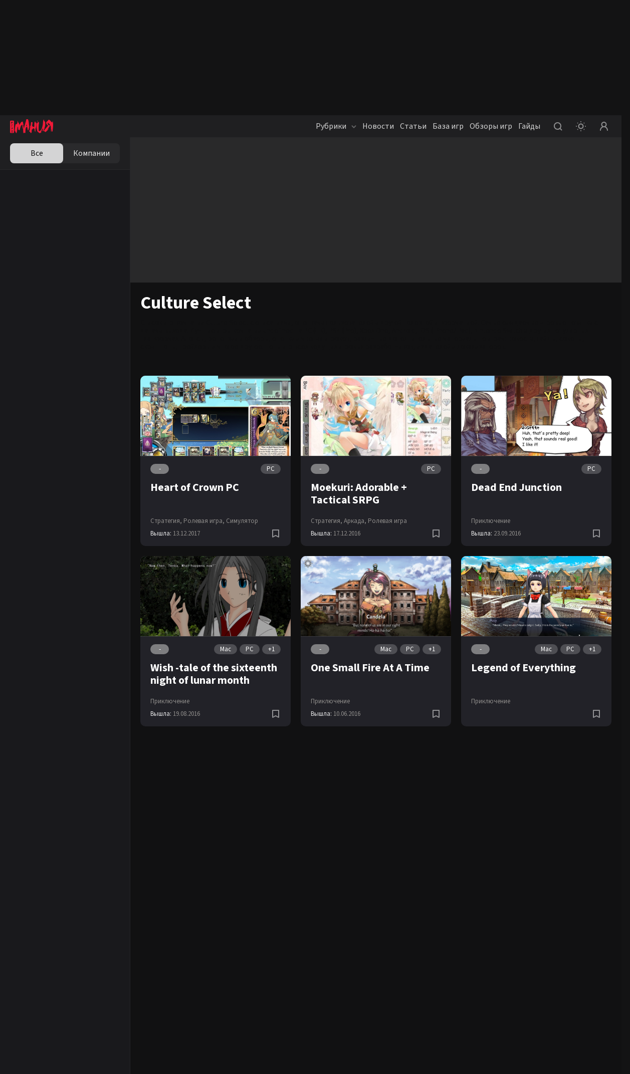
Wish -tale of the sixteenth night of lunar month (213, 674)
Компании (91, 153)
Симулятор (242, 520)
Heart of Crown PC (194, 487)
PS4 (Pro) (342, 331)
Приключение (490, 520)
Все (37, 153)
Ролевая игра (387, 520)
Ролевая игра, (204, 520)
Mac (225, 649)
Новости (378, 126)
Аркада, (355, 520)
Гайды (529, 126)
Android (403, 331)
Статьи (413, 126)
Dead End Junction (516, 487)
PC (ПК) (314, 331)
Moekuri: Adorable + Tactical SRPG (359, 493)
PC (271, 468)
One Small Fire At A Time (370, 668)
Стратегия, (166, 520)
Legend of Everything (523, 668)
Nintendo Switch (498, 331)
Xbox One (374, 331)
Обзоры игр (491, 126)
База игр (448, 126)
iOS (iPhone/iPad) (445, 331)
